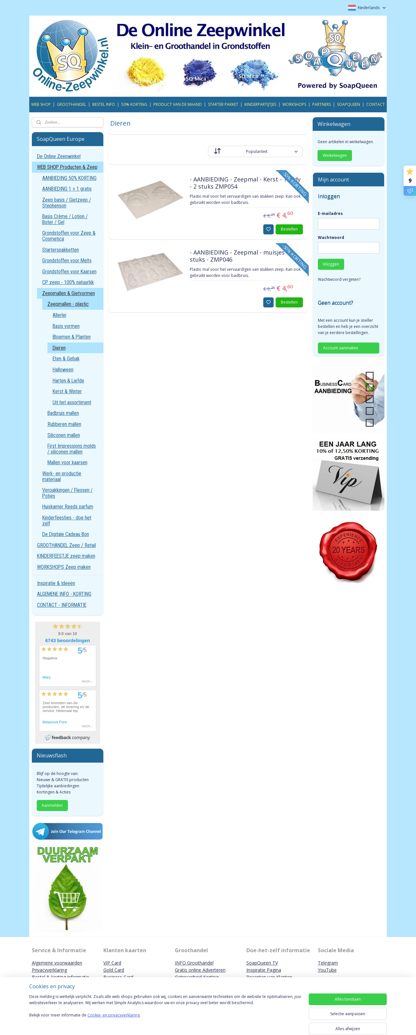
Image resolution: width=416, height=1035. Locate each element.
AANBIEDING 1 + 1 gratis (67, 189)
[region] (165, 1012)
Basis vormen (66, 326)
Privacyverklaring (49, 970)
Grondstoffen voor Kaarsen (69, 271)
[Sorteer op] (255, 151)
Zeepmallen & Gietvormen (68, 293)
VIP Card (112, 963)
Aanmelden (52, 805)
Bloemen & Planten (72, 337)
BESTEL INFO (103, 104)
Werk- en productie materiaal (61, 476)
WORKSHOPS (294, 104)
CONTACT (375, 104)
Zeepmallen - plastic (68, 304)
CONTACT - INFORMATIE (61, 605)
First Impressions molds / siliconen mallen (71, 449)
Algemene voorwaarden (57, 963)
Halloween (63, 370)
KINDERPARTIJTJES (260, 104)
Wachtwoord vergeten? (339, 279)
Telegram (328, 963)
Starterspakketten (60, 250)
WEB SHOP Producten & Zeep (67, 167)
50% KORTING (134, 104)
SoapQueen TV (262, 963)
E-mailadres (330, 213)
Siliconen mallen (63, 435)
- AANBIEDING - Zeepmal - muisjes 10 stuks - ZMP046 (240, 256)
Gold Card (113, 970)
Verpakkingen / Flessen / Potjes (67, 493)
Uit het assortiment (72, 402)
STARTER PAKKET (223, 104)
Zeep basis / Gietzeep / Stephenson (66, 203)
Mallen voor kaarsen (67, 462)
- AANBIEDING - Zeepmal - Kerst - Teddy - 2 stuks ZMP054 (244, 183)
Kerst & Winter (67, 391)
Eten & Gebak (66, 358)
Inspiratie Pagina (263, 970)
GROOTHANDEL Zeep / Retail (66, 545)
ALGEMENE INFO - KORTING (64, 594)
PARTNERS (321, 104)
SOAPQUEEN (348, 104)
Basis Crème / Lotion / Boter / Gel (65, 219)
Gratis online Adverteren (200, 970)
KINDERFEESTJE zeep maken (66, 556)
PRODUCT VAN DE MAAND (177, 104)
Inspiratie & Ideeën (56, 583)
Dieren (59, 348)
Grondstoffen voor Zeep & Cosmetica (69, 236)
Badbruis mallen (63, 413)
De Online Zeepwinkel (59, 156)
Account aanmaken (340, 348)
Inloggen (331, 264)
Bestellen (289, 229)
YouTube (327, 970)
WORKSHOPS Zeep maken (64, 567)
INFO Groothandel (194, 963)
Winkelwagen (335, 155)
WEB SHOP (41, 104)
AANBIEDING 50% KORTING (69, 178)
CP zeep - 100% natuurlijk (68, 282)
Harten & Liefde (68, 381)
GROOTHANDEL (71, 104)
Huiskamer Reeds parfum (67, 507)
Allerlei (59, 315)
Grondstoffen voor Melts (67, 260)
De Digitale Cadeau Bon (65, 534)
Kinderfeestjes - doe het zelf (66, 521)
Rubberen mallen (64, 424)
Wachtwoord (331, 237)
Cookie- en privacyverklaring (113, 1021)
